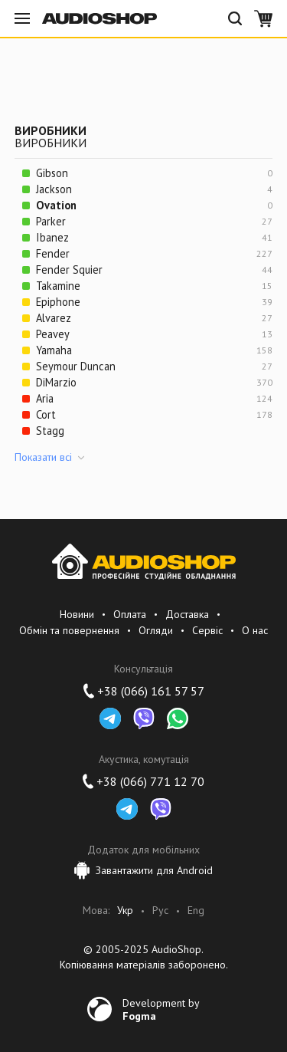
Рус (160, 910)
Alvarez (53, 318)
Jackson (54, 189)
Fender (53, 253)
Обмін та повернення (69, 630)
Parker (51, 221)
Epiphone (58, 301)
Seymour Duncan (76, 366)
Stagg (50, 430)
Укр (125, 910)
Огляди (156, 630)
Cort (46, 414)
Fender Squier (69, 269)
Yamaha (54, 350)
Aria (45, 398)
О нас (255, 630)
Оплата (129, 614)
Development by (161, 1009)
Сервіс (207, 630)
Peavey (53, 334)
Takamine (58, 285)
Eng (196, 910)
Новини (77, 614)
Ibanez (52, 237)
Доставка (187, 614)
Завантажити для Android (143, 870)
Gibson (52, 173)
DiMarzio (56, 382)
